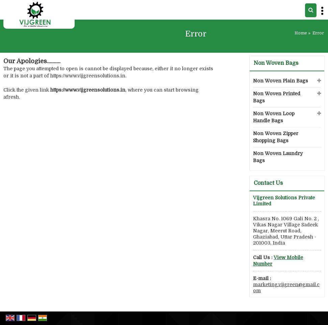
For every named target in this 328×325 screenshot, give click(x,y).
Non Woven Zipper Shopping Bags (275, 137)
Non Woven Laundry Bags (278, 157)
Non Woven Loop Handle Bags (274, 117)
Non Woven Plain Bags (280, 80)
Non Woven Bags (276, 63)
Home (301, 33)
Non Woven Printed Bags (276, 97)
